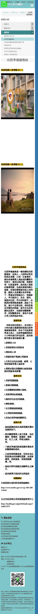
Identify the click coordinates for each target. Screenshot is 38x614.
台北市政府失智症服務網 (9, 536)
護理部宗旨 (7, 45)
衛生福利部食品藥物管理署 (10, 529)
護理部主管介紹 (9, 36)
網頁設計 (30, 610)
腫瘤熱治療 (5, 552)
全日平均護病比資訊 (10, 51)
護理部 (22, 12)
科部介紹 (14, 12)
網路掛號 (36, 283)
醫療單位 (18, 28)
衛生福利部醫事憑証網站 (9, 526)
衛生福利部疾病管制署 (8, 531)
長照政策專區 (5, 534)
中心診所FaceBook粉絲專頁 (10, 521)
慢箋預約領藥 (36, 295)
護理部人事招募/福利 (10, 54)
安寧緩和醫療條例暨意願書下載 (14, 42)
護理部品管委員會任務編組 (12, 48)
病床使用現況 (36, 329)
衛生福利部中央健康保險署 (10, 524)
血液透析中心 (5, 550)
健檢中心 (4, 547)
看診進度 (36, 317)
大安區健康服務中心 (8, 538)
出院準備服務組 (9, 39)
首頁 (6, 12)
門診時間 (36, 307)
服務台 (18, 24)
